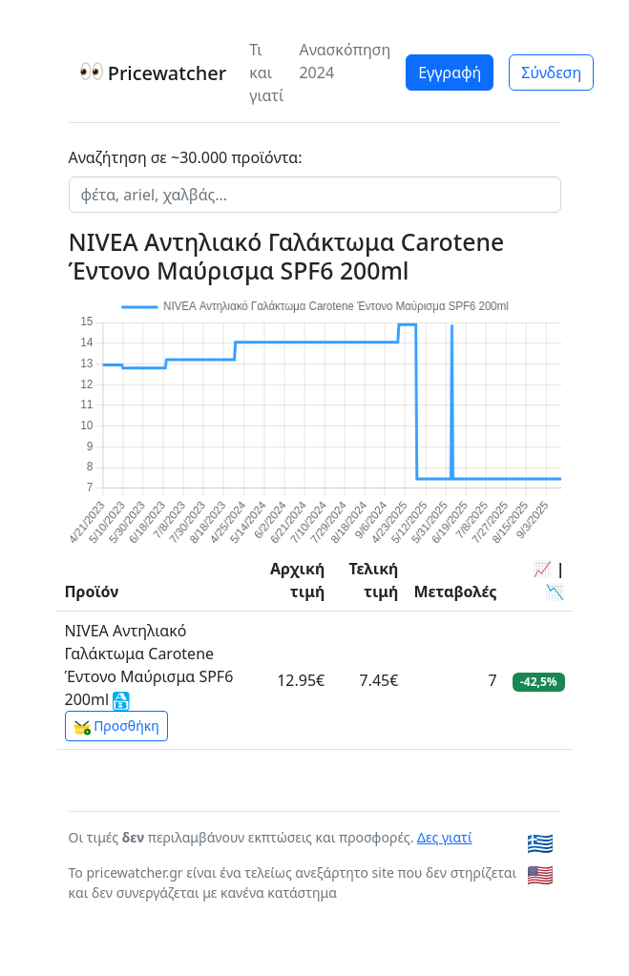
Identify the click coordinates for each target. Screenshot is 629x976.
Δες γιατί (444, 837)
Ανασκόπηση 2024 (344, 61)
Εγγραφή (449, 72)
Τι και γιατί (266, 72)
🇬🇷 (540, 843)
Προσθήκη (116, 726)
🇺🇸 (540, 874)
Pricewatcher (153, 73)
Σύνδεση (551, 72)
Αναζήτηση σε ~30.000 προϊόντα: (186, 157)
